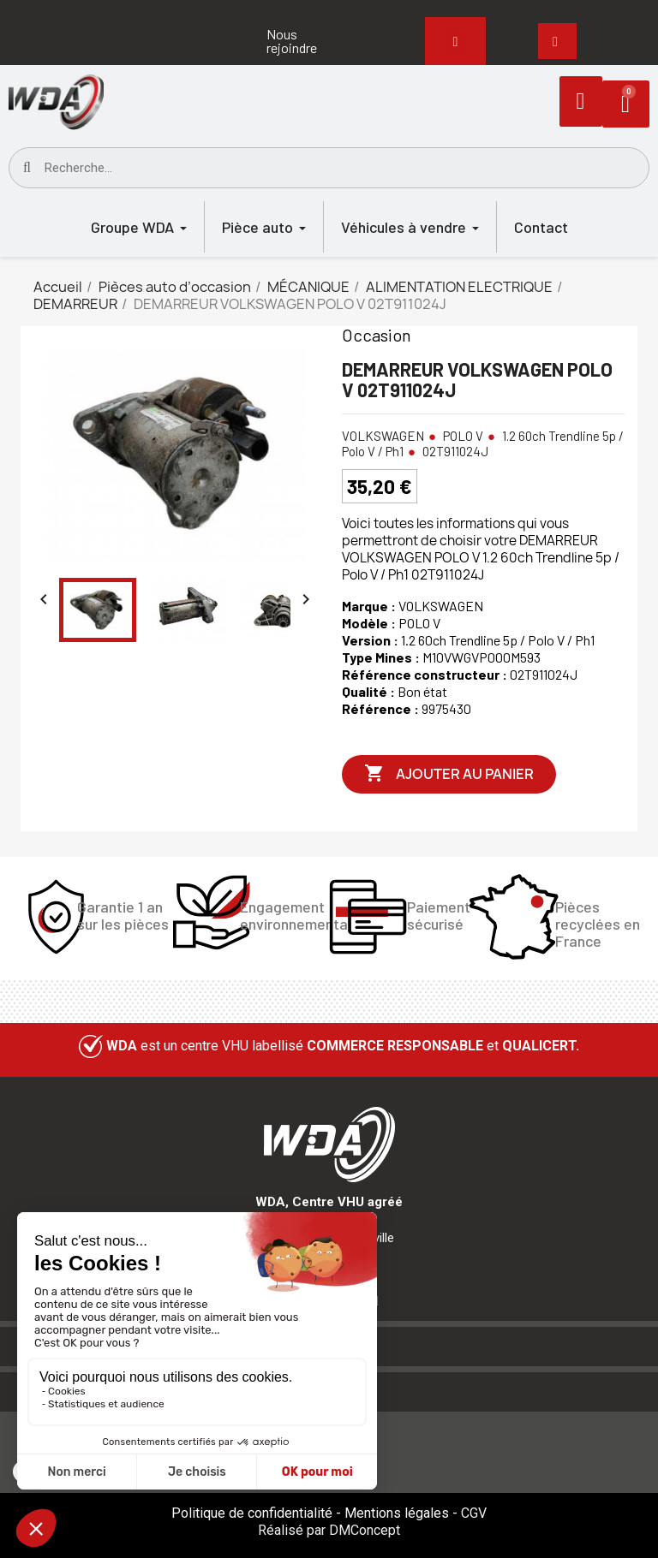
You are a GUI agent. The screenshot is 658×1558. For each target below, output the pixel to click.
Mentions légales (396, 1513)
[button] (308, 41)
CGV (474, 1513)
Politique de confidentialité (251, 1513)
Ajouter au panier (449, 774)
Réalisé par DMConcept (329, 1530)
